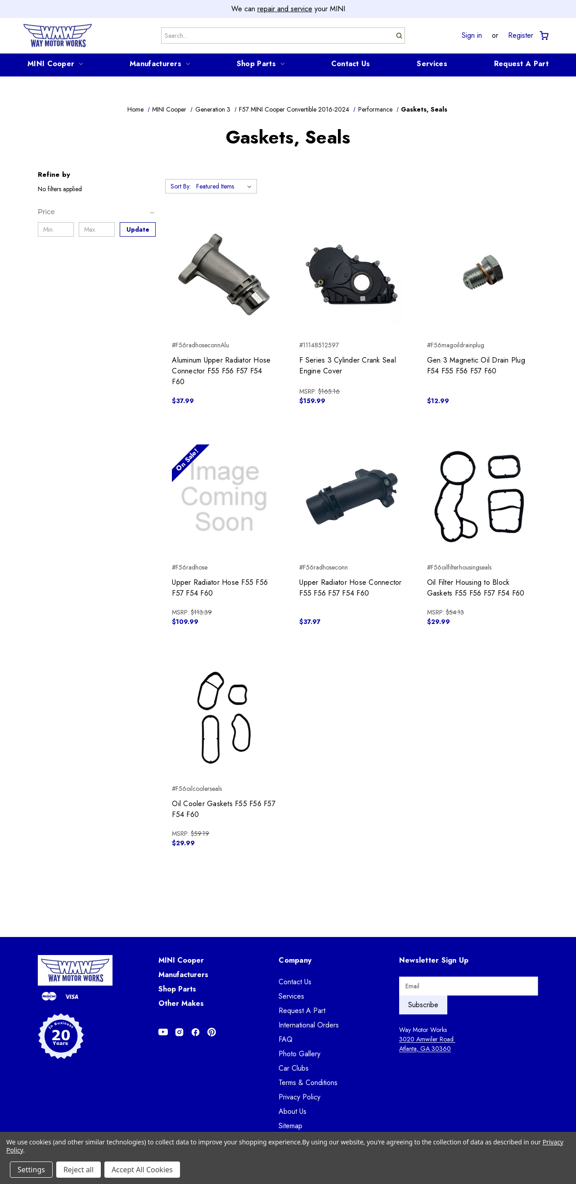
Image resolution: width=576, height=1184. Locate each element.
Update (137, 229)
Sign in (472, 35)
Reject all (78, 1170)
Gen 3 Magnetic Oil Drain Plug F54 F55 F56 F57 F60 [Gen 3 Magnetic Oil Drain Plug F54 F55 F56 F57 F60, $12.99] (476, 365)
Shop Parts (260, 63)
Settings (31, 1170)
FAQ (285, 1039)
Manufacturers (160, 63)
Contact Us (350, 63)
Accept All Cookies (142, 1170)
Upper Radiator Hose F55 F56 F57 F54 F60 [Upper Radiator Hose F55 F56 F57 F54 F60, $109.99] (220, 587)
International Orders (309, 1025)
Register (520, 35)
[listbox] (225, 186)
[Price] (97, 211)
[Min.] (56, 229)
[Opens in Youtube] (163, 1032)
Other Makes (181, 1003)
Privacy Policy (299, 1097)
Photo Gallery (299, 1054)
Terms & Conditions (308, 1082)
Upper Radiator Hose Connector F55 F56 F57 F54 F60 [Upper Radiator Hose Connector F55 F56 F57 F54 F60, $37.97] (350, 587)
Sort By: (181, 186)
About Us (292, 1111)
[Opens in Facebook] (195, 1032)
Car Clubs (294, 1068)
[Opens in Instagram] (179, 1032)
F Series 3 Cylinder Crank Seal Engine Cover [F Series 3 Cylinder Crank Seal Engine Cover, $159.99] (347, 365)
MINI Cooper (55, 63)
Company (295, 960)
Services (432, 63)
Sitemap (290, 1126)
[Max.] (97, 229)
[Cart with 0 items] (543, 35)
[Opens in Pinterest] (211, 1032)
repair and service (284, 9)
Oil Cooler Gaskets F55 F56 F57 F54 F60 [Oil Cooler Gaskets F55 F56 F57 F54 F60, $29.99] (223, 809)
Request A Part (521, 63)
